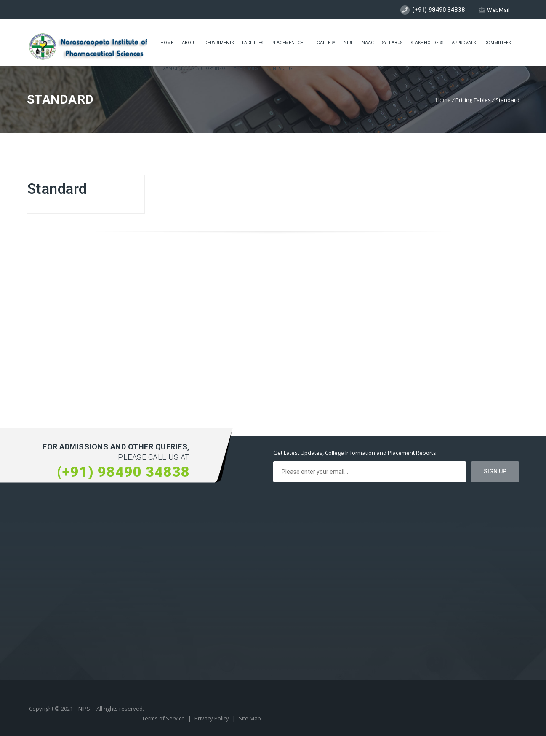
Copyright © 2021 (51, 708)
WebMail (494, 10)
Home (166, 42)
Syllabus (392, 42)
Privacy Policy (212, 718)
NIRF (348, 42)
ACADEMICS (246, 68)
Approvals (464, 42)
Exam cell (172, 68)
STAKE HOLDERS (427, 42)
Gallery (326, 42)
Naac (368, 42)
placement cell (290, 42)
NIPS (84, 708)
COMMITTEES (497, 42)
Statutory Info (208, 68)
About (189, 42)
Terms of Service (164, 718)
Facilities (252, 42)
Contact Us (279, 68)
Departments (219, 42)
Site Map (250, 718)
